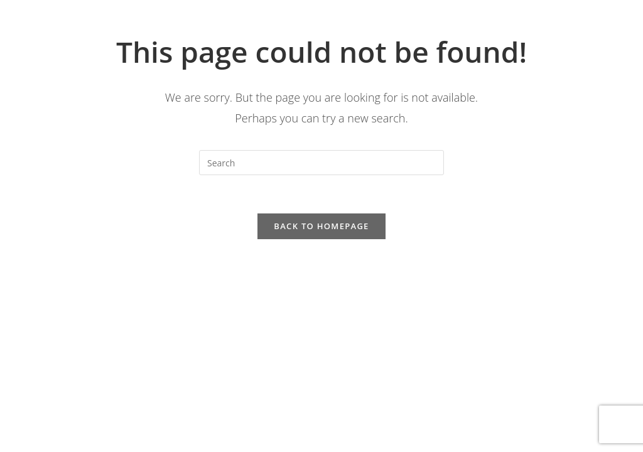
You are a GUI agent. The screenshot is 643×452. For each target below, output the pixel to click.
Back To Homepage (321, 226)
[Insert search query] (321, 162)
